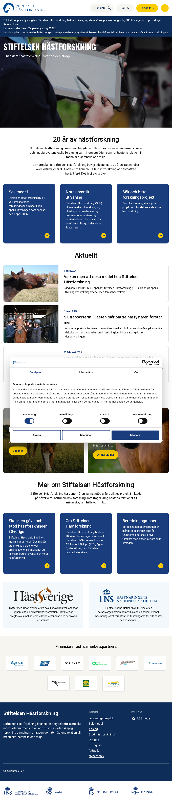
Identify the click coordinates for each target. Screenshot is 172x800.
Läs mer (18, 450)
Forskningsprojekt (101, 718)
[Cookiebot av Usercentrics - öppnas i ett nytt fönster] (144, 362)
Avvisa (37, 435)
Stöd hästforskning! (102, 734)
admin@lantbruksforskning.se (150, 32)
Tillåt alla (135, 435)
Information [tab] (86, 372)
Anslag (93, 729)
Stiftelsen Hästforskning (30, 713)
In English (95, 745)
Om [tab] (136, 372)
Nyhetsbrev (96, 756)
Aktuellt (94, 750)
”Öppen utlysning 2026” (42, 28)
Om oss (94, 740)
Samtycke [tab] (36, 372)
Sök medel (96, 723)
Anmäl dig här (105, 454)
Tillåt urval (86, 435)
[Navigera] (165, 8)
